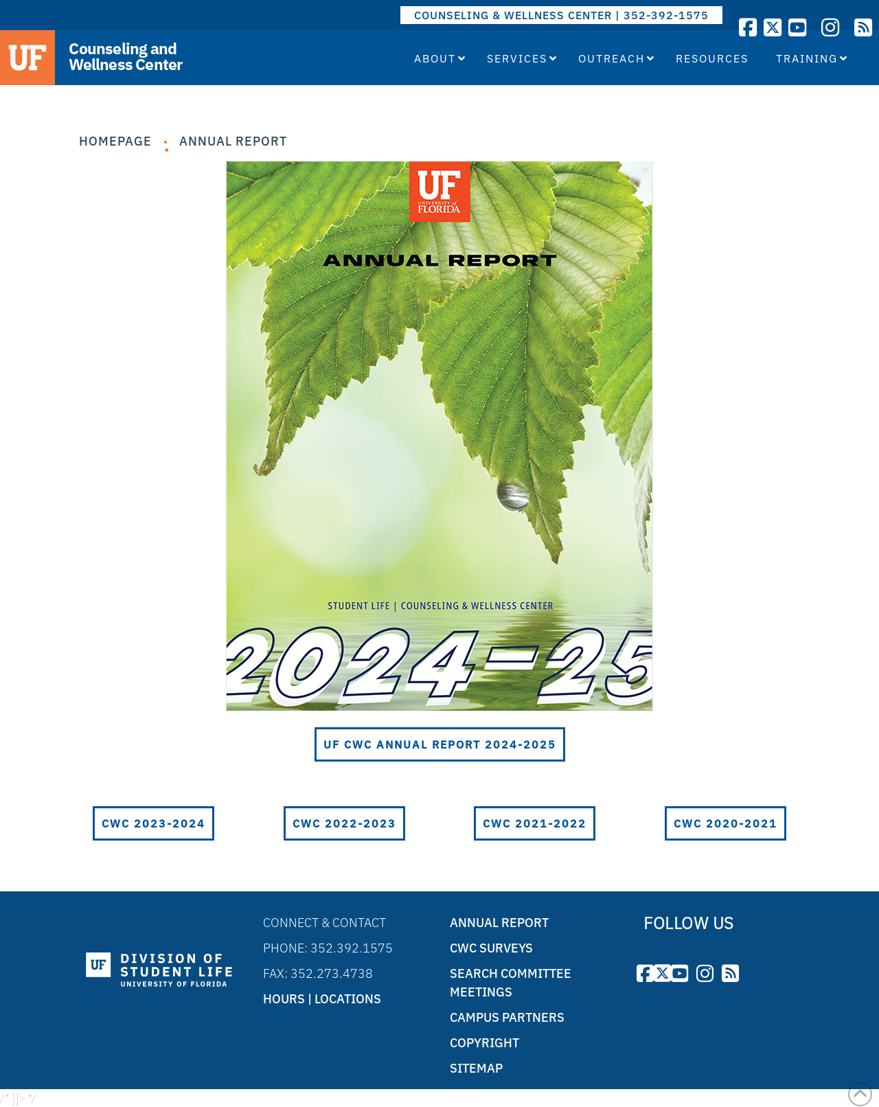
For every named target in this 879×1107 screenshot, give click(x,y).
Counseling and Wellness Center (125, 56)
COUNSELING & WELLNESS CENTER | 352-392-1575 (561, 15)
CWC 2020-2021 (725, 823)
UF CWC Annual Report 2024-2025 (439, 744)
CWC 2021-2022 (534, 823)
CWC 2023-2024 (153, 823)
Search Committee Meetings (510, 982)
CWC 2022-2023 (344, 823)
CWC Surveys (491, 947)
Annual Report (233, 141)
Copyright (484, 1042)
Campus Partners (507, 1017)
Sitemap (476, 1067)
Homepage (115, 141)
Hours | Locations (322, 998)
